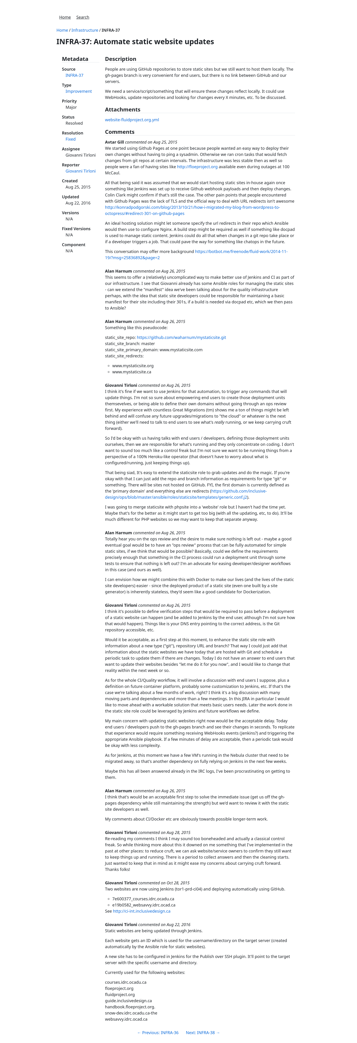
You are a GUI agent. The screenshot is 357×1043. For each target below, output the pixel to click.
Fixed (71, 139)
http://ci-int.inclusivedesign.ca (142, 911)
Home (65, 17)
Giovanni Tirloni (81, 171)
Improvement (79, 91)
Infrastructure (84, 30)
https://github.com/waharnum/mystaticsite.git (181, 337)
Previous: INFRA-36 (158, 1032)
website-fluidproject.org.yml (132, 119)
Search (82, 17)
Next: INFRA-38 (203, 1032)
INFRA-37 (111, 30)
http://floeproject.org (197, 166)
